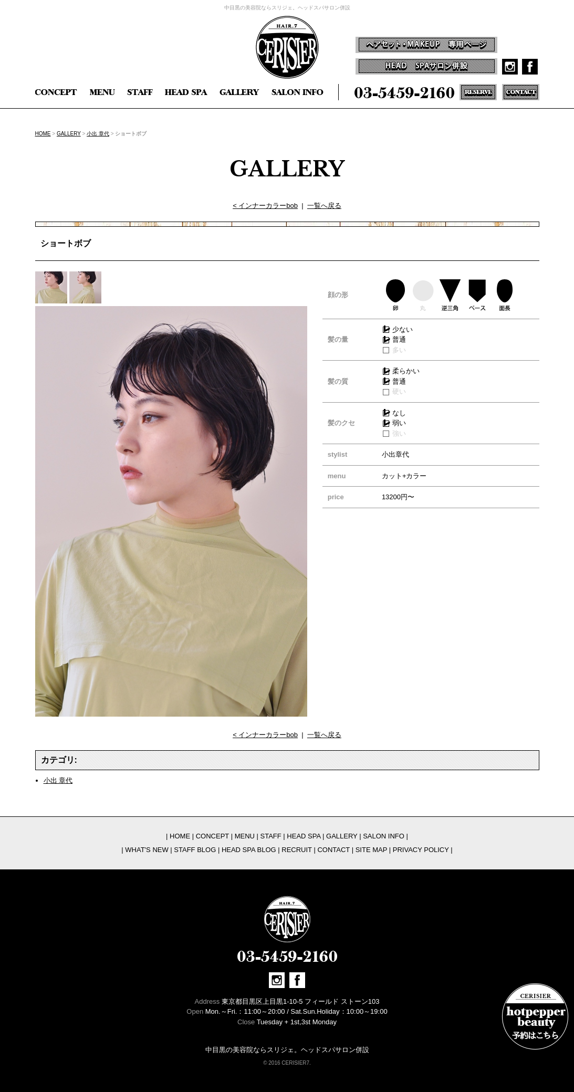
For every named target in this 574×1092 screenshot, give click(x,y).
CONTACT (333, 850)
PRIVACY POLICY (421, 850)
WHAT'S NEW (146, 850)
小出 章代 (98, 133)
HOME (43, 133)
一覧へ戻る (324, 205)
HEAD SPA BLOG (249, 850)
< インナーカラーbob (265, 205)
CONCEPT (212, 836)
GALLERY (69, 133)
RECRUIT (296, 850)
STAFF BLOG (195, 850)
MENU (245, 836)
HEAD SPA (303, 836)
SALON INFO (383, 836)
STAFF (270, 836)
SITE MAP (371, 850)
